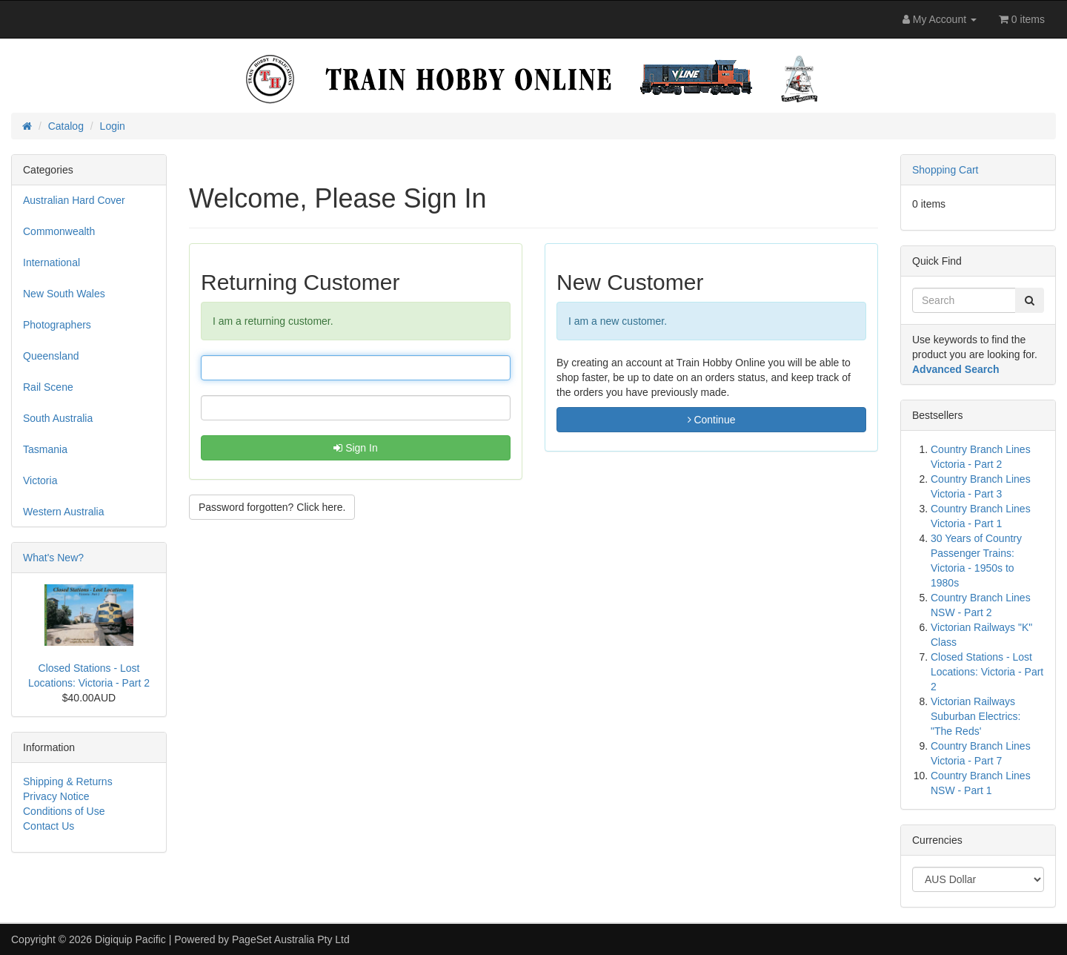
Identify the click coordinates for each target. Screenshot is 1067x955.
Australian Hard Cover (74, 200)
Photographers (57, 325)
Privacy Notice (56, 796)
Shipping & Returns (68, 781)
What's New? (53, 558)
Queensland (51, 356)
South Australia (58, 418)
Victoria (40, 480)
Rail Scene (48, 387)
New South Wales (64, 294)
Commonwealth (59, 231)
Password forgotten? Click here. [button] (272, 507)
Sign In (355, 448)
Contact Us (48, 826)
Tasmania (45, 449)
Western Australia (63, 512)
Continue (712, 420)
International (51, 262)
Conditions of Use (64, 811)
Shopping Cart (945, 170)
